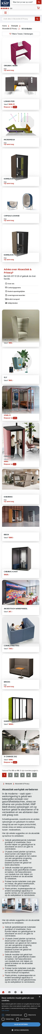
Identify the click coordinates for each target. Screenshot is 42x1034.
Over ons (9, 283)
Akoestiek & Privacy (9, 28)
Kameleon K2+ (10, 721)
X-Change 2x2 (10, 756)
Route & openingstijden (15, 291)
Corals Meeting (11, 645)
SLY (5, 377)
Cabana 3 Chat (11, 571)
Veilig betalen (11, 303)
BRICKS (7, 682)
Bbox (6, 534)
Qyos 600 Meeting (12, 410)
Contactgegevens (13, 287)
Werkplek (14, 26)
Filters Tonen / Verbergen (21, 34)
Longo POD (9, 101)
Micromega (9, 139)
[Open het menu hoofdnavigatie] (5, 12)
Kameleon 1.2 (10, 255)
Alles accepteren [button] (21, 1024)
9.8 (6, 8)
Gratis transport (12, 299)
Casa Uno (8, 456)
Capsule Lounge (11, 216)
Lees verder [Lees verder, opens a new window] (5, 1010)
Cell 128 (8, 340)
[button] (21, 1030)
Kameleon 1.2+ (10, 179)
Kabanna (8, 497)
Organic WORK (11, 65)
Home (4, 26)
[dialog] (21, 1014)
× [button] (39, 997)
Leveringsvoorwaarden (15, 295)
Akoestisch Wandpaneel (15, 608)
